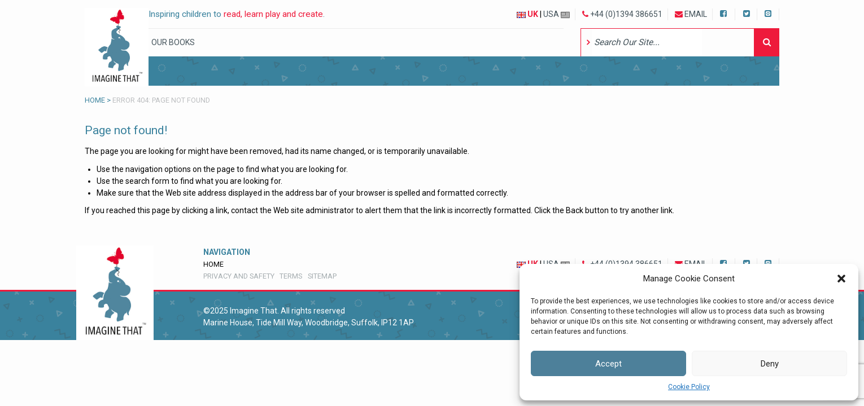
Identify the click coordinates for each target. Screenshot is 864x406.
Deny (770, 364)
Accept (608, 364)
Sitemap (322, 276)
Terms (291, 276)
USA (556, 14)
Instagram (769, 12)
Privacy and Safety (238, 276)
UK (527, 14)
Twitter (747, 12)
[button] (841, 278)
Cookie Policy (689, 387)
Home (95, 100)
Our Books (173, 42)
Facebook (725, 12)
